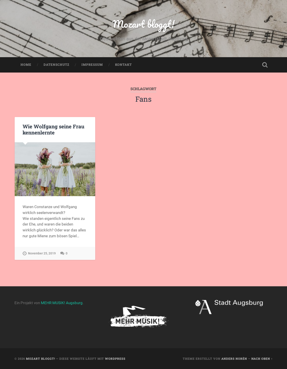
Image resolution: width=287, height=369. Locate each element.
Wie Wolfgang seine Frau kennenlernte (53, 129)
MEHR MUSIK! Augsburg (62, 303)
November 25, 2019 (42, 253)
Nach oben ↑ (262, 358)
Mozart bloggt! (143, 24)
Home (26, 65)
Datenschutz (56, 65)
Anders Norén (234, 358)
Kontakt (123, 65)
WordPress (115, 358)
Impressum (92, 65)
